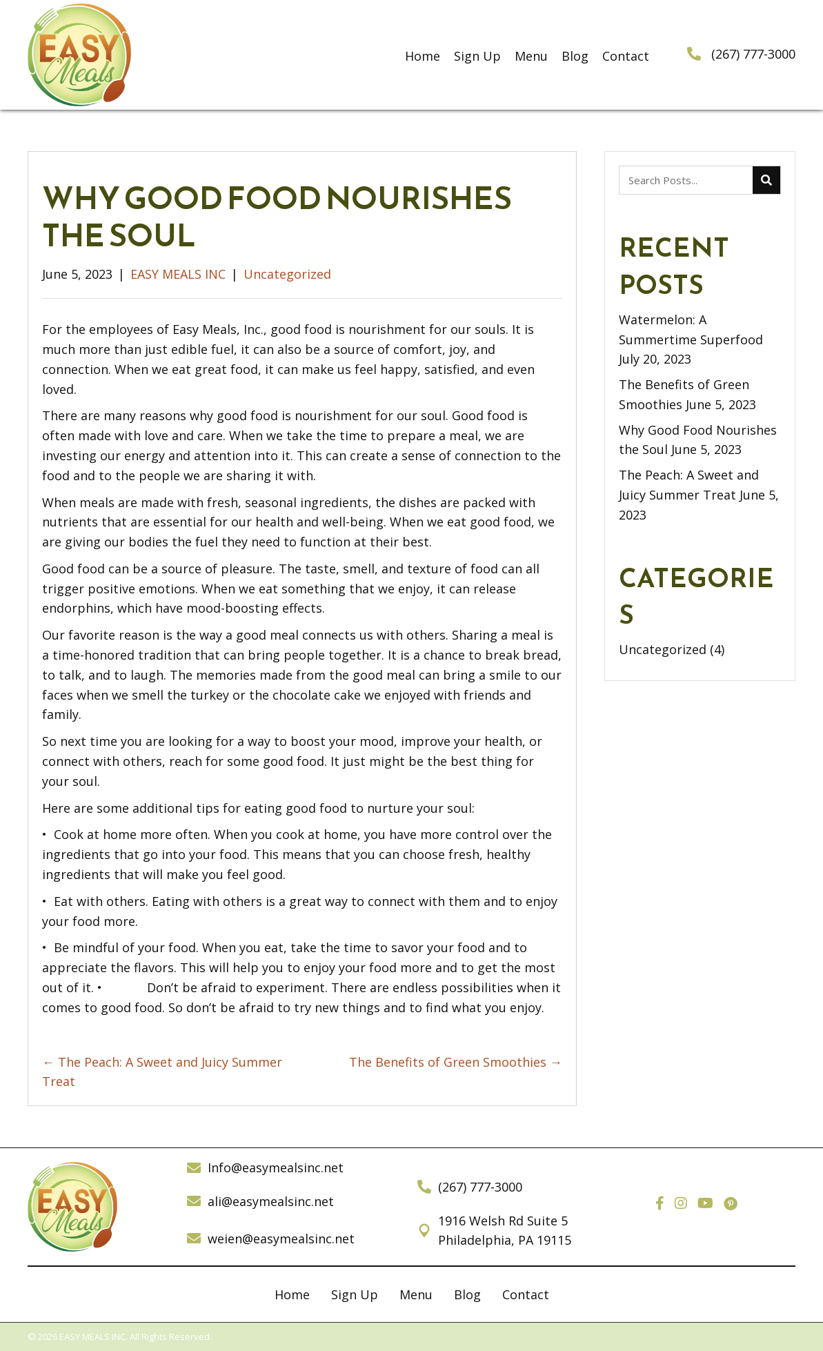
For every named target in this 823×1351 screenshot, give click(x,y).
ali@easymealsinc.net (271, 1201)
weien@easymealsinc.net (281, 1238)
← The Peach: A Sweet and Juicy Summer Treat (162, 1072)
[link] (422, 54)
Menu (416, 1294)
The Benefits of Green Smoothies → (455, 1062)
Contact (525, 1294)
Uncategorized (287, 274)
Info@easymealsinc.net (276, 1167)
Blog (467, 1294)
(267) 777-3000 (753, 54)
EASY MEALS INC (178, 274)
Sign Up (354, 1294)
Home (292, 1294)
